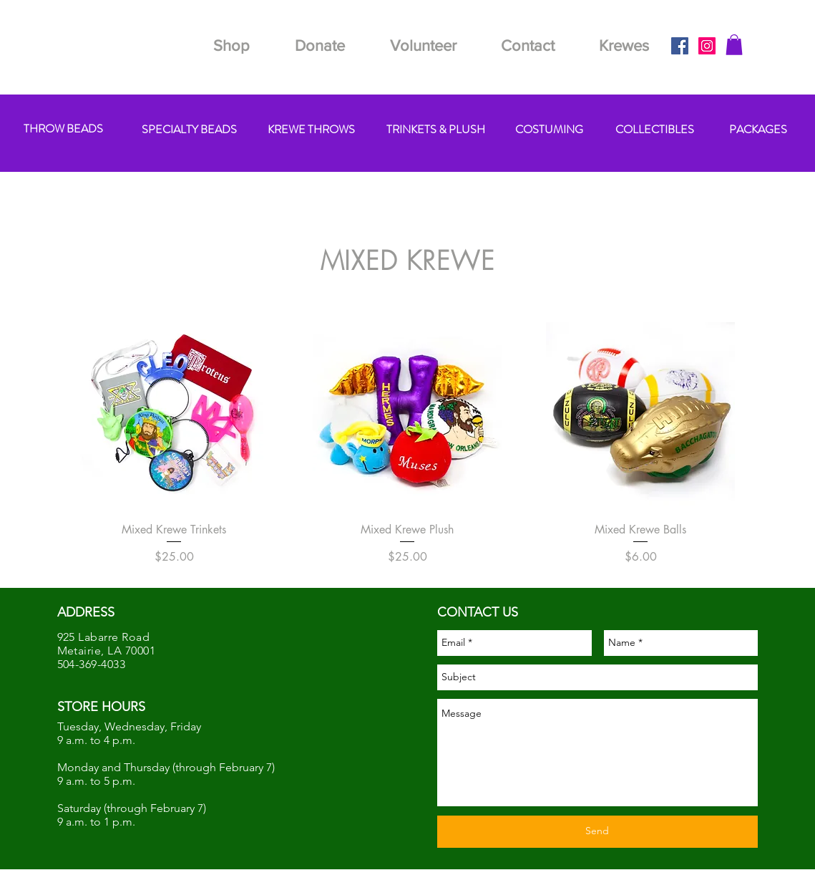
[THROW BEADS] (63, 129)
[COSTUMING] (549, 130)
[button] (734, 44)
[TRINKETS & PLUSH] (436, 130)
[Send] (597, 832)
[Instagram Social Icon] (707, 45)
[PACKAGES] (758, 130)
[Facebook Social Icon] (679, 45)
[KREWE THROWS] (311, 130)
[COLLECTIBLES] (654, 130)
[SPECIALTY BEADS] (190, 130)
